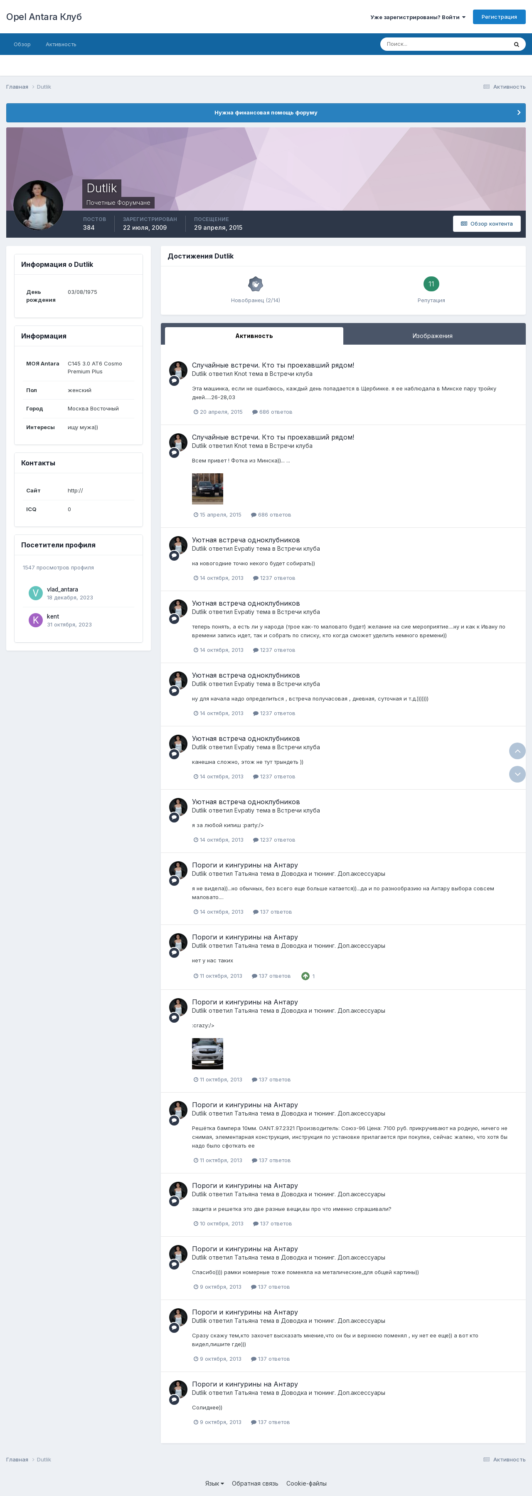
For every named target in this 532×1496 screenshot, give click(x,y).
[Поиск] (408, 44)
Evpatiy (244, 548)
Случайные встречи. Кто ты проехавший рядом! (273, 365)
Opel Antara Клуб (43, 16)
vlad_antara (62, 589)
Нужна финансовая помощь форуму (266, 112)
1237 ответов (274, 577)
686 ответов (272, 411)
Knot (240, 373)
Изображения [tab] (433, 335)
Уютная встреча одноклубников (246, 540)
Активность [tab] (254, 335)
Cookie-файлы (306, 1483)
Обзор (22, 44)
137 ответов (272, 911)
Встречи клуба (291, 373)
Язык (214, 1483)
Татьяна (246, 873)
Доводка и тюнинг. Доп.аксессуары (333, 873)
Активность (61, 44)
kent (53, 616)
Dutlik (199, 373)
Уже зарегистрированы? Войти (418, 17)
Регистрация (499, 16)
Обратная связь (255, 1483)
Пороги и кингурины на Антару (245, 865)
